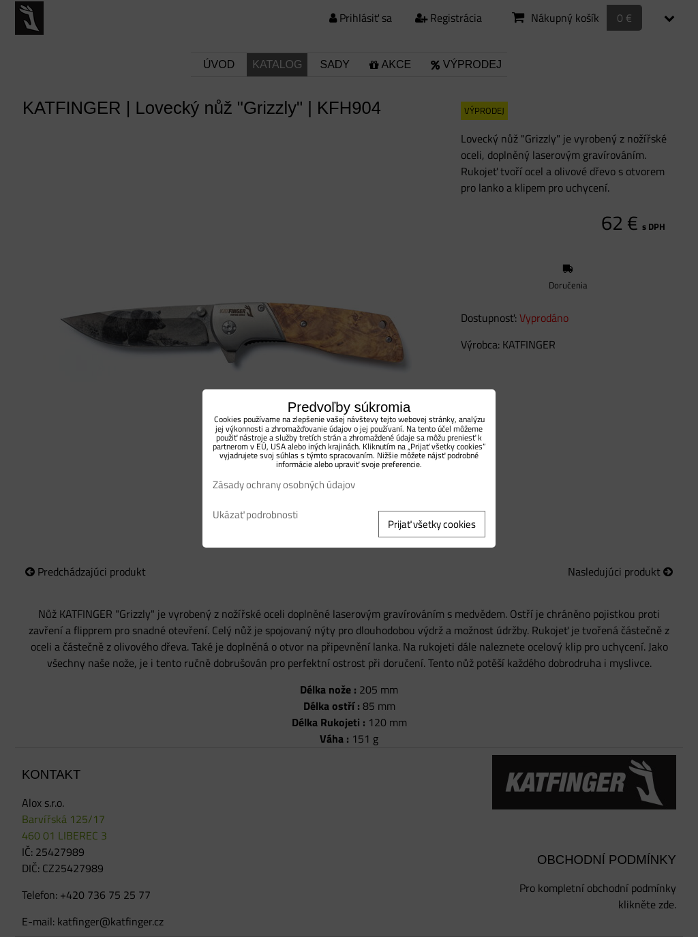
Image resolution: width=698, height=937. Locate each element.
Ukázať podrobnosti (255, 515)
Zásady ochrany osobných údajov (284, 484)
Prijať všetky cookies (432, 524)
